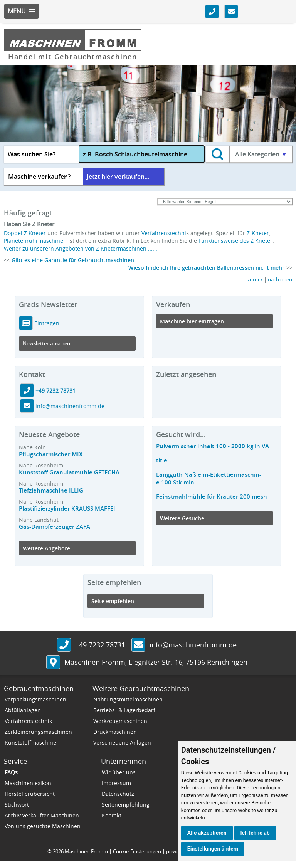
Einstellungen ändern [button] (213, 849)
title (161, 460)
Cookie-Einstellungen (137, 851)
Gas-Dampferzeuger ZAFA (54, 527)
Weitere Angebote (46, 548)
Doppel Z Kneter (25, 233)
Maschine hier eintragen (192, 321)
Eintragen (46, 323)
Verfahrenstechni (163, 233)
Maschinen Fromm (86, 851)
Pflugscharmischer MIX (50, 454)
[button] (21, 11)
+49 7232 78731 (55, 390)
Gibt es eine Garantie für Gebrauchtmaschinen (73, 260)
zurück (255, 279)
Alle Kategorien (261, 154)
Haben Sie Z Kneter (29, 224)
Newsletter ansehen (46, 343)
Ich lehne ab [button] (255, 833)
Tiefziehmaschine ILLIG (51, 490)
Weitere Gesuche (182, 518)
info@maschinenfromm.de (69, 406)
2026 (58, 851)
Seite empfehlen (112, 601)
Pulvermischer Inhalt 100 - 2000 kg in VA (212, 446)
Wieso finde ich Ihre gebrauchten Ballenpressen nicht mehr (206, 267)
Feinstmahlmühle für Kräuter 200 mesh (211, 497)
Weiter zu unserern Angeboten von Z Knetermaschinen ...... (80, 248)
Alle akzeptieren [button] (207, 833)
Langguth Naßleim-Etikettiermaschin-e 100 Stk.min (208, 478)
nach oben (280, 279)
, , (155, 662)
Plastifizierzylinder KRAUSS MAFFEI (67, 508)
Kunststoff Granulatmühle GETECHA (69, 472)
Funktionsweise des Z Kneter (235, 240)
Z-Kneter (258, 233)
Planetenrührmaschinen (35, 240)
